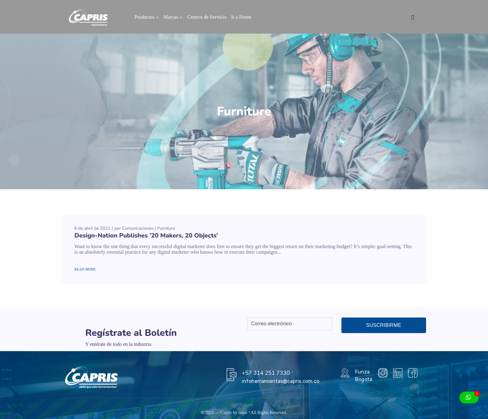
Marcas (170, 17)
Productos (144, 17)
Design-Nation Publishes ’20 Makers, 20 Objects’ (146, 235)
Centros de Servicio (206, 17)
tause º (244, 412)
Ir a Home (241, 17)
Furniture (166, 228)
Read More (85, 269)
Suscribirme (383, 325)
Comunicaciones (137, 228)
